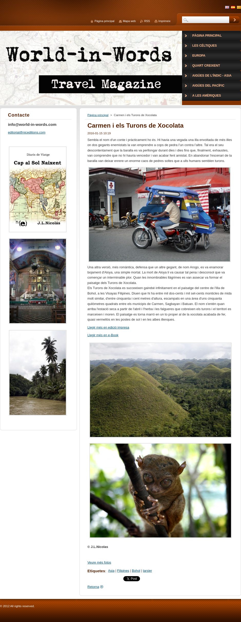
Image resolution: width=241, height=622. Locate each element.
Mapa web (129, 21)
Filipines (123, 571)
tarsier (147, 571)
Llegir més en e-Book (102, 335)
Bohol (136, 571)
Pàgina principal (97, 115)
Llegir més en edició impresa (108, 327)
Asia (111, 571)
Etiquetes (96, 571)
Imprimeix (164, 21)
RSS (147, 21)
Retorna (93, 587)
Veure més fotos (99, 562)
